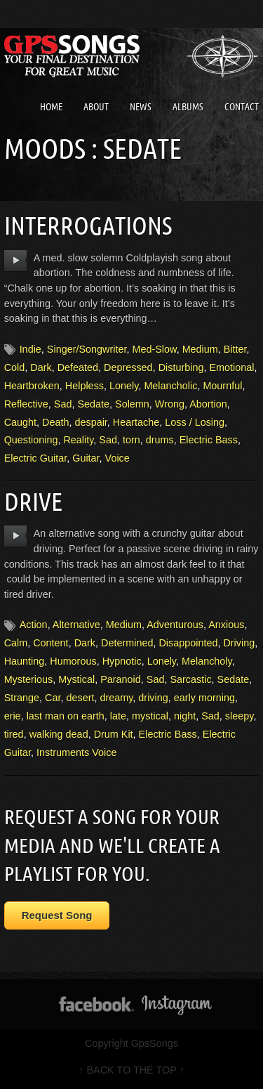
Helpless (84, 385)
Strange (21, 697)
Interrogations (88, 225)
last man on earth (65, 716)
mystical (150, 716)
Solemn (132, 404)
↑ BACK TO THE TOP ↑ (131, 1070)
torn (131, 439)
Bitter (235, 349)
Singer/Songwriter (87, 349)
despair (90, 422)
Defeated (78, 367)
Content (50, 642)
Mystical (76, 679)
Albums (188, 106)
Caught (20, 422)
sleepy (239, 716)
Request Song (57, 915)
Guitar (85, 458)
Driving (239, 642)
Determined (127, 642)
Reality (78, 439)
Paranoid (120, 679)
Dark (40, 367)
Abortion (208, 404)
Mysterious (28, 679)
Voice (117, 458)
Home (51, 106)
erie (12, 716)
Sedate (93, 404)
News (140, 106)
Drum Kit (113, 734)
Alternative (76, 624)
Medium (200, 349)
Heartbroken (32, 385)
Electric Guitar (35, 458)
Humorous (73, 661)
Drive (33, 501)
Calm (16, 642)
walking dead (58, 734)
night (185, 716)
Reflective (26, 404)
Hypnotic (122, 661)
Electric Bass (209, 439)
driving (153, 697)
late (118, 716)
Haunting (24, 661)
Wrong (169, 404)
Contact (241, 106)
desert (80, 697)
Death (55, 422)
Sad (63, 404)
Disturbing (181, 367)
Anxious (226, 624)
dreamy (116, 697)
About (96, 106)
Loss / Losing (194, 422)
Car (52, 697)
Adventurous (175, 624)
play (15, 260)
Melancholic (170, 385)
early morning (204, 697)
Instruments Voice (76, 752)
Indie (30, 349)
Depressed (128, 367)
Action (34, 624)
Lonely (123, 385)
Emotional (231, 367)
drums (160, 439)
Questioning (31, 439)
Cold (14, 367)
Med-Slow (154, 349)
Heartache (136, 422)
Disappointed (188, 642)
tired (14, 734)
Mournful (222, 385)
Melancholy (207, 661)
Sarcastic (190, 679)
